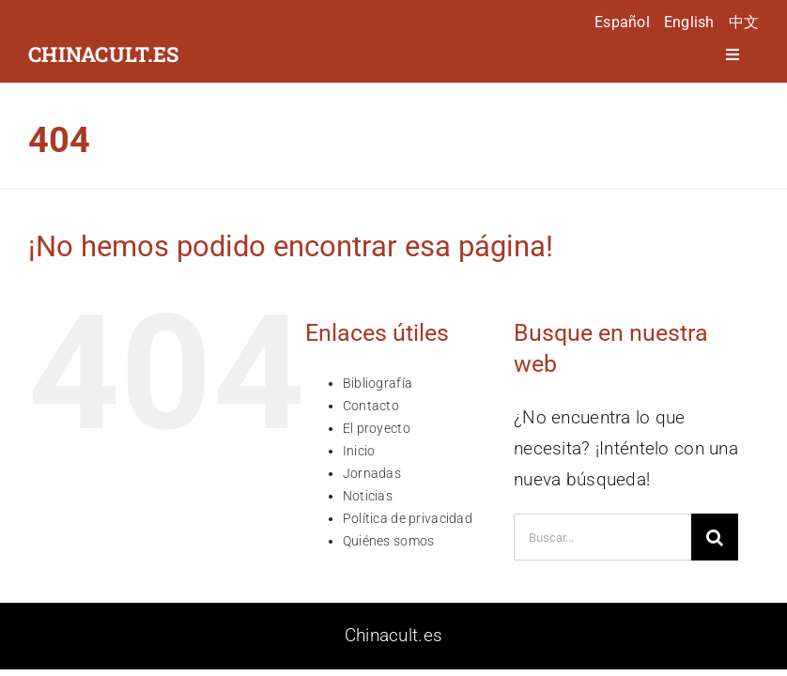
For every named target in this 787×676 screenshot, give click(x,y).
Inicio (359, 450)
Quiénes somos (389, 540)
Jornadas (372, 473)
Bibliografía (377, 383)
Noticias (368, 495)
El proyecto (376, 428)
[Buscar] (714, 537)
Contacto (371, 405)
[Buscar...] (602, 537)
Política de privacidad (407, 518)
